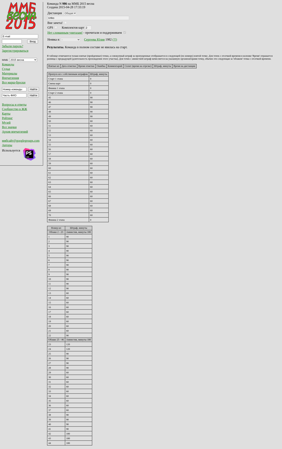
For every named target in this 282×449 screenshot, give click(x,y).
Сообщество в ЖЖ (14, 109)
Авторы (7, 145)
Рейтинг (7, 118)
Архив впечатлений (15, 131)
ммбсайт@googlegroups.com (21, 140)
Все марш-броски (13, 82)
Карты (6, 113)
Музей (6, 122)
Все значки (9, 127)
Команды (8, 64)
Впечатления (10, 78)
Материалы (9, 73)
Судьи (6, 69)
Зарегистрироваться (15, 50)
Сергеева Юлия (94, 39)
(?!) (114, 39)
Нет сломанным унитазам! (65, 32)
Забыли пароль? (12, 46)
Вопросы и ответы (14, 104)
